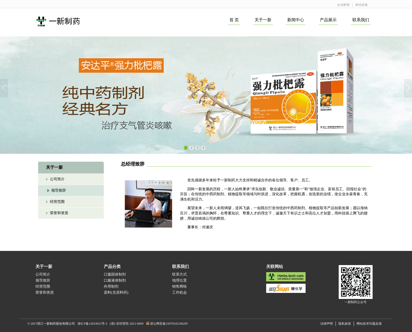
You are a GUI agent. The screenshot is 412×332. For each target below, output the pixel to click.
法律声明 (326, 323)
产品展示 (328, 20)
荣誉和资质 (59, 213)
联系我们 (360, 20)
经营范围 (57, 202)
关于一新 (263, 20)
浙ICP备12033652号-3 (92, 323)
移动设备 (361, 5)
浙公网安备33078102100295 (169, 323)
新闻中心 (295, 20)
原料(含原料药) (116, 292)
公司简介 (57, 179)
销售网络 (179, 286)
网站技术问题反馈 (369, 323)
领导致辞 (58, 190)
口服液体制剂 (115, 280)
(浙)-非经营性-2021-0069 (126, 323)
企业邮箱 (343, 5)
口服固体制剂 (115, 274)
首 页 (234, 20)
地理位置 (179, 280)
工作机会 (179, 292)
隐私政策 (344, 323)
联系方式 (179, 274)
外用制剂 (111, 286)
